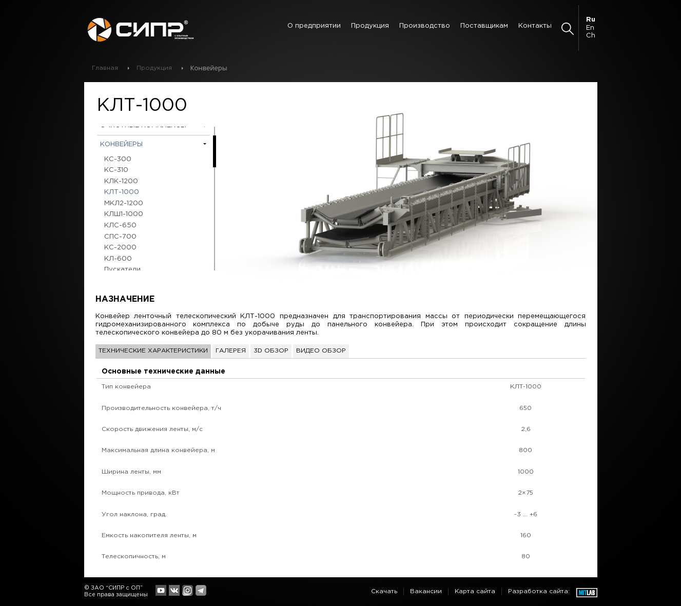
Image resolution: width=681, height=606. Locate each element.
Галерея (231, 351)
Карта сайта (475, 591)
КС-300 (117, 159)
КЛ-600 (118, 259)
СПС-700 (120, 237)
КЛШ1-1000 (123, 214)
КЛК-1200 (121, 181)
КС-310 (116, 170)
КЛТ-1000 (121, 192)
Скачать (384, 591)
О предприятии (314, 26)
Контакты (535, 26)
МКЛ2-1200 (123, 203)
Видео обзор (321, 351)
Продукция (370, 26)
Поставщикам (484, 26)
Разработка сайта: (539, 591)
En (590, 28)
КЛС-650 (120, 225)
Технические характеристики (153, 351)
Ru (590, 20)
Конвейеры (121, 144)
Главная (105, 68)
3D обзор (271, 351)
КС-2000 (120, 247)
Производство (424, 26)
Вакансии (426, 591)
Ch (590, 35)
